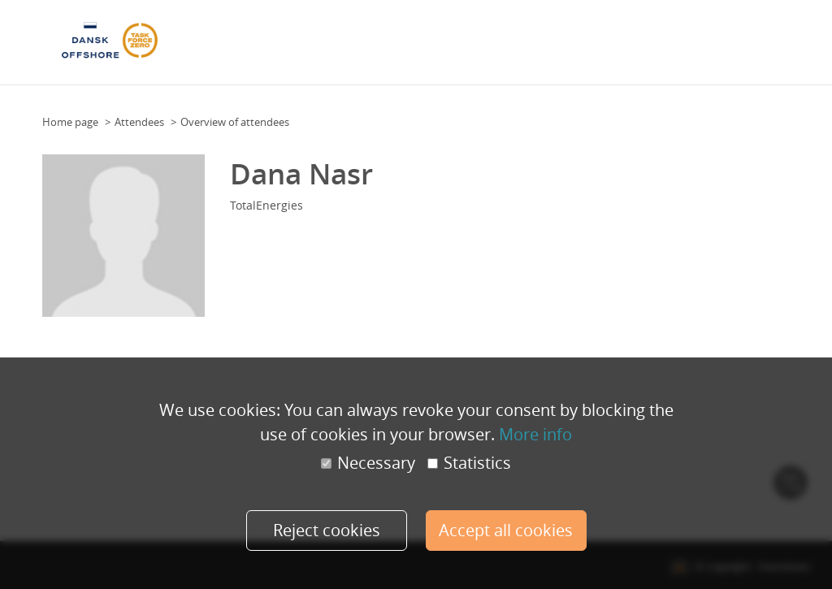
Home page (70, 122)
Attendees (435, 37)
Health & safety (732, 37)
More (792, 37)
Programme (371, 37)
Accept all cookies (506, 530)
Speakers (491, 37)
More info (535, 434)
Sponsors (545, 37)
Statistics (469, 463)
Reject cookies (326, 530)
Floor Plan (307, 37)
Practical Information (630, 37)
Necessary (368, 463)
